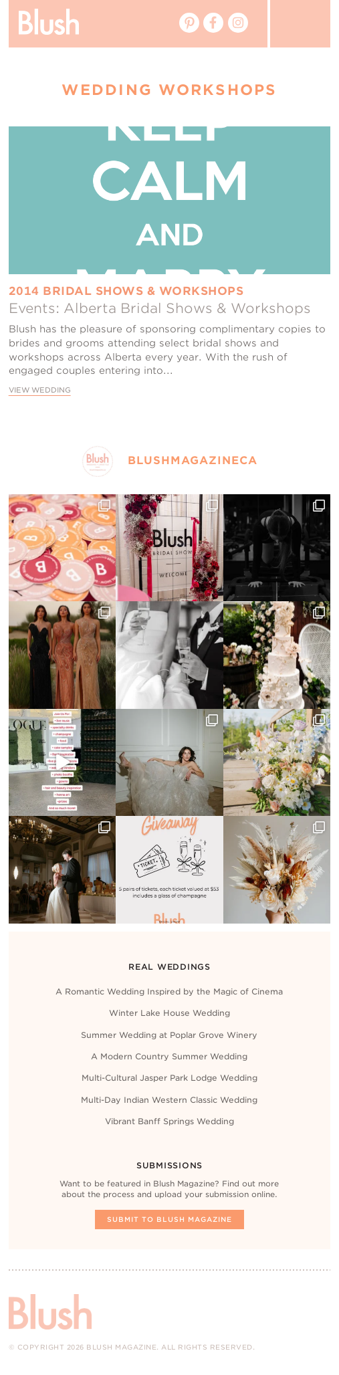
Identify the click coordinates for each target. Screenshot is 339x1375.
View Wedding (40, 390)
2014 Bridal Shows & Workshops (126, 291)
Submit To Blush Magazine (169, 1219)
